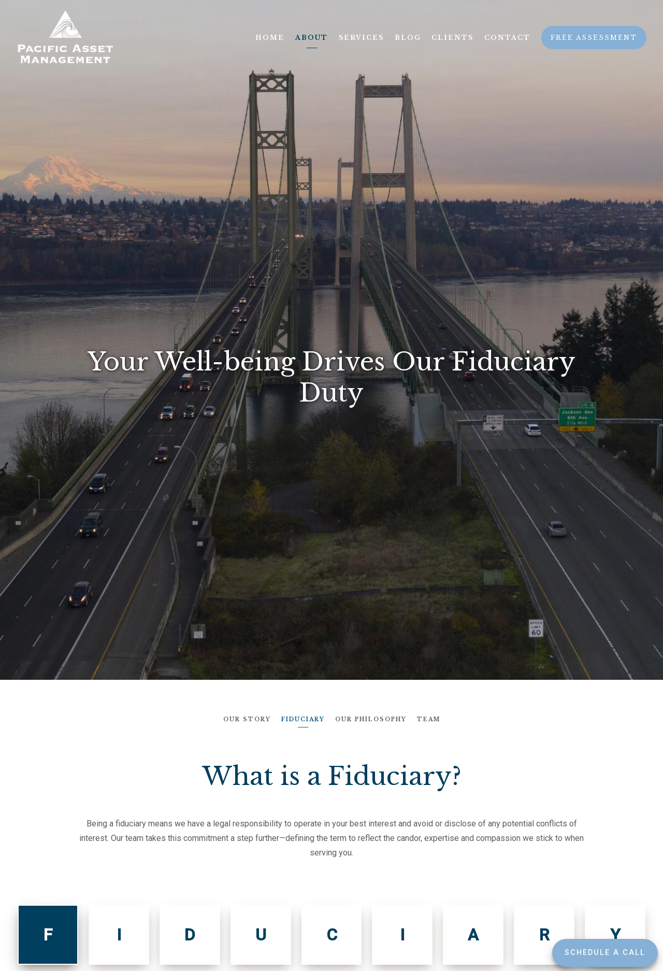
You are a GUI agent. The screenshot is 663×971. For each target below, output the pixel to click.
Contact (507, 37)
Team (428, 719)
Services (361, 37)
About (311, 37)
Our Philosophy (371, 719)
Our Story (247, 719)
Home (269, 37)
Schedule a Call (605, 952)
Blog (408, 37)
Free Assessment (594, 37)
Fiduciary (303, 719)
